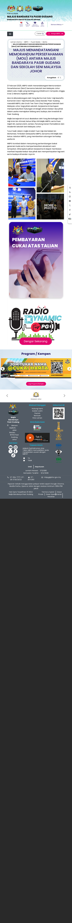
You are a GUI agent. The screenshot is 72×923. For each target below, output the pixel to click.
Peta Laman (42, 24)
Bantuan (37, 415)
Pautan (37, 413)
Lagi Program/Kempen (36, 384)
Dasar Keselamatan (54, 494)
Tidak (30, 460)
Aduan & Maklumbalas (35, 24)
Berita (45, 42)
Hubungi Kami (27, 24)
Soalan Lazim (21, 24)
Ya (29, 458)
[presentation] (7, 395)
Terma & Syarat (48, 492)
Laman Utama (16, 42)
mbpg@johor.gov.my (52, 477)
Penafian (51, 497)
